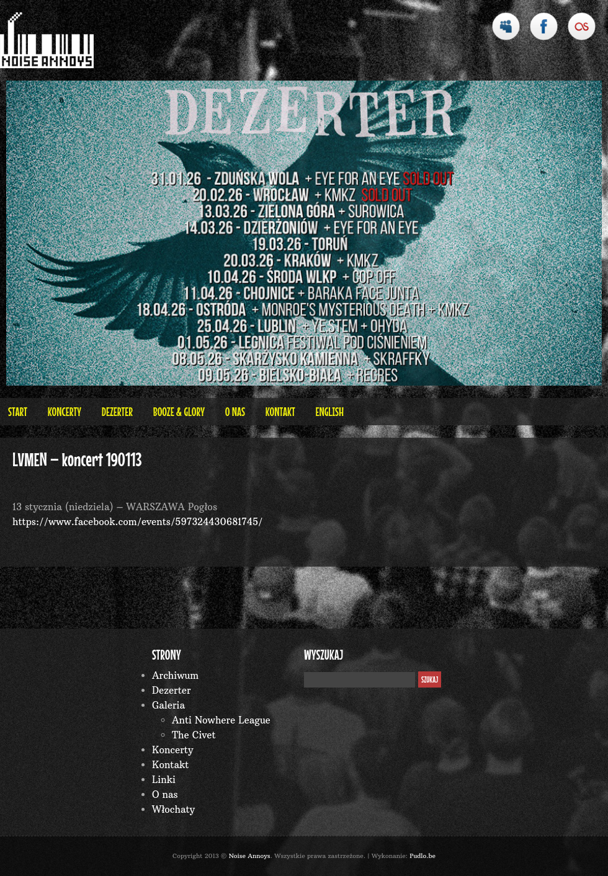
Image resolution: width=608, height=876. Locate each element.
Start (17, 411)
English (329, 411)
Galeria (168, 705)
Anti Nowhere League (221, 720)
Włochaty (173, 809)
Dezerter (117, 411)
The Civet (194, 735)
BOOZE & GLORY (179, 411)
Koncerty (64, 411)
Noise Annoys (249, 856)
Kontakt (280, 411)
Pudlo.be (422, 856)
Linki (164, 779)
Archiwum (175, 675)
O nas (235, 411)
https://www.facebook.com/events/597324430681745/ (137, 522)
